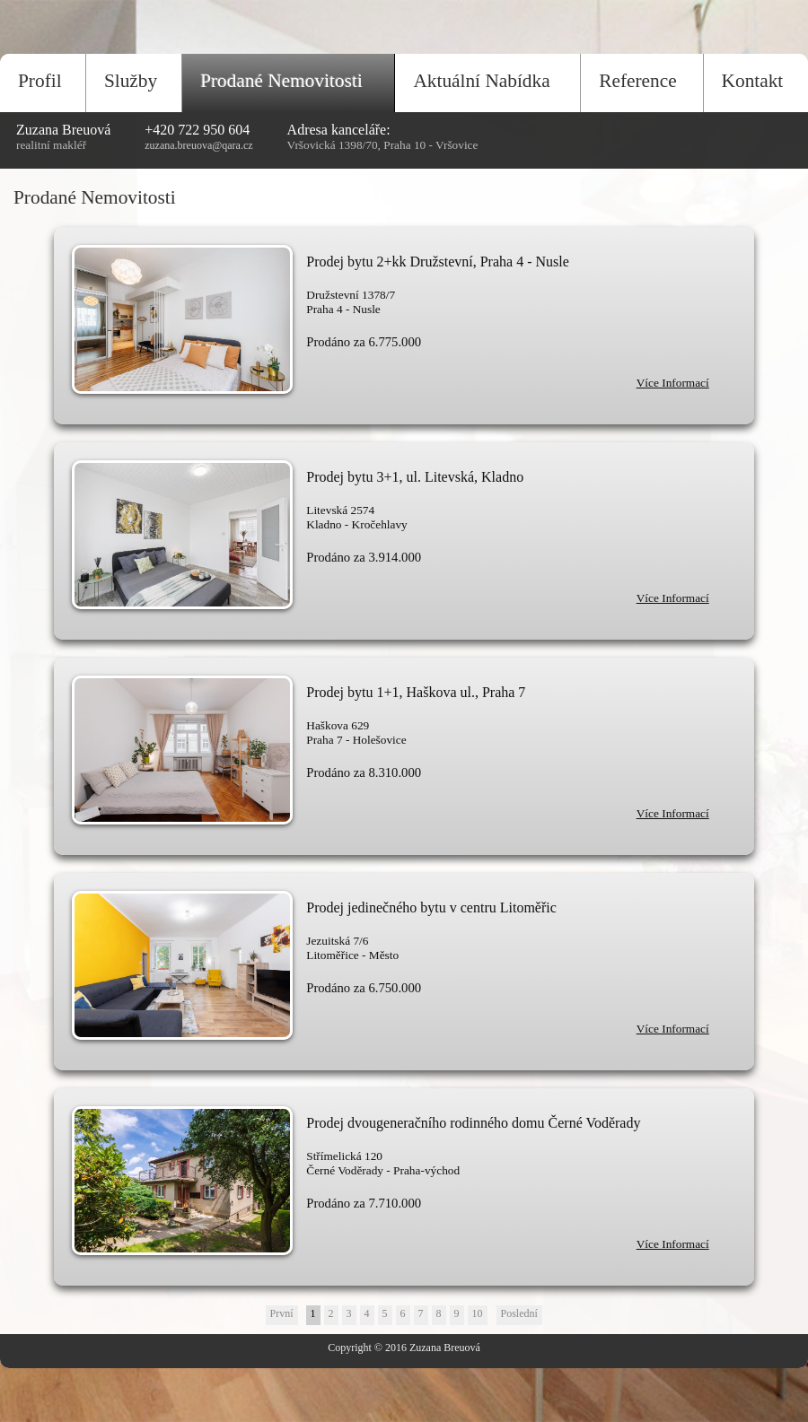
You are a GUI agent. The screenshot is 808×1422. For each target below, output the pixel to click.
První (282, 1313)
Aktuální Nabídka (481, 81)
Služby (130, 81)
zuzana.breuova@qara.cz (198, 145)
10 (477, 1313)
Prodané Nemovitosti (281, 81)
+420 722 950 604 (197, 129)
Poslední (519, 1313)
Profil (40, 81)
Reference (637, 81)
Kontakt (753, 81)
